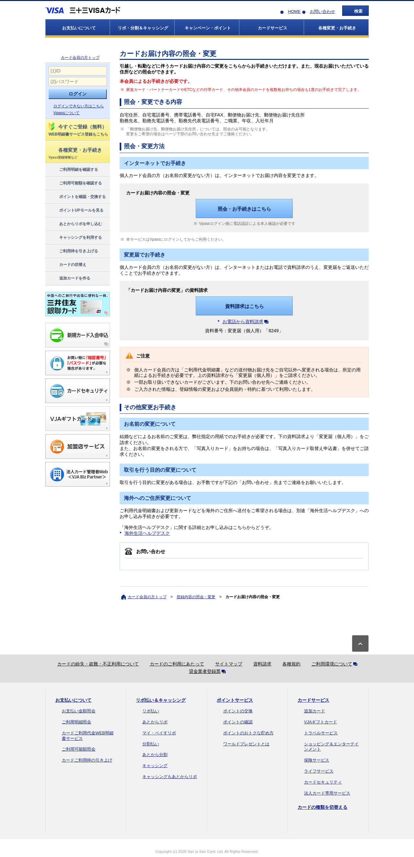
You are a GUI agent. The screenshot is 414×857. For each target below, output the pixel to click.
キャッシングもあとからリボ (169, 776)
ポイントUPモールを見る (76, 210)
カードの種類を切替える (322, 807)
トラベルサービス (321, 733)
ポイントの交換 (238, 711)
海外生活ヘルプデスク (147, 533)
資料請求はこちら (244, 306)
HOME (294, 11)
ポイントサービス (235, 700)
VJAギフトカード (320, 722)
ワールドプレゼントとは (246, 744)
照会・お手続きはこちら (244, 209)
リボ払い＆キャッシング (161, 700)
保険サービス (316, 760)
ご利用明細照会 (76, 722)
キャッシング (155, 765)
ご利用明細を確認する (73, 170)
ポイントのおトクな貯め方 (248, 733)
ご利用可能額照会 (78, 749)
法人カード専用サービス (327, 793)
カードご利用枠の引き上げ (87, 760)
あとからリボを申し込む (75, 224)
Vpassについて (66, 113)
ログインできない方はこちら (78, 106)
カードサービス (313, 700)
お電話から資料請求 (247, 321)
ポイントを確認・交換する (77, 197)
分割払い (150, 744)
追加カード (314, 711)
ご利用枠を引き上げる (73, 251)
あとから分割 (155, 754)
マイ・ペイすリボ (159, 733)
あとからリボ (155, 722)
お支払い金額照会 (78, 711)
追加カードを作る (69, 278)
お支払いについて (73, 700)
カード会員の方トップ (80, 57)
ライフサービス (318, 771)
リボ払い (150, 711)
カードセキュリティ (323, 782)
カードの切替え (67, 265)
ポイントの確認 (238, 722)
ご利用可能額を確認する (75, 183)
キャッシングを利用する (75, 238)
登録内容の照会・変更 (196, 597)
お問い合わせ (322, 11)
